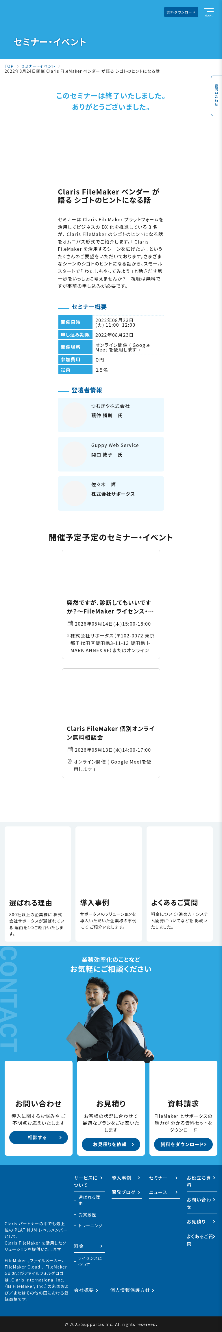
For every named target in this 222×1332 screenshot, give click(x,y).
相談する (37, 1137)
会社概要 (84, 1289)
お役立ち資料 (199, 1181)
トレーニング (91, 1225)
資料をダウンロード (182, 1144)
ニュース (158, 1192)
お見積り (196, 1221)
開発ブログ (124, 1192)
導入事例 (122, 1177)
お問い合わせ (216, 91)
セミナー (158, 1177)
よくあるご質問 (200, 1240)
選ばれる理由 (89, 1200)
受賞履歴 (87, 1214)
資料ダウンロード (180, 12)
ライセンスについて (90, 1261)
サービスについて (86, 1181)
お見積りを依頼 (110, 1144)
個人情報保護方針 (130, 1289)
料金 (79, 1246)
